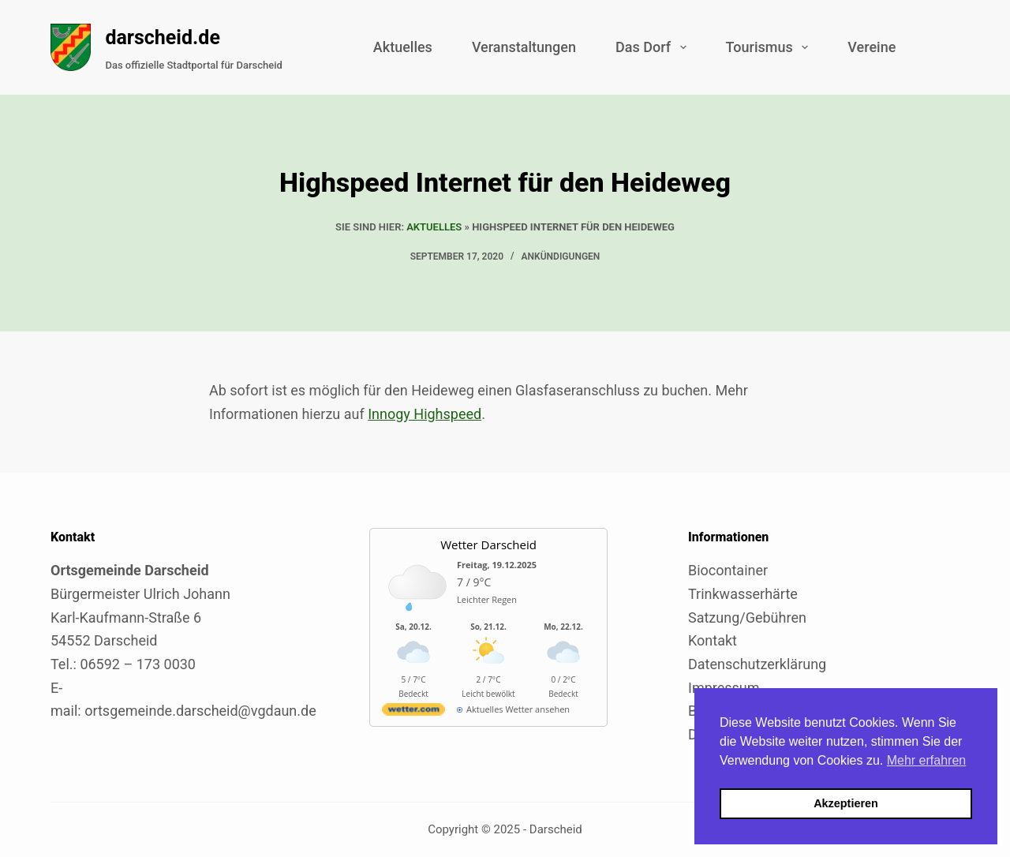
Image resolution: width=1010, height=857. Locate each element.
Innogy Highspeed (424, 414)
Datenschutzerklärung (757, 664)
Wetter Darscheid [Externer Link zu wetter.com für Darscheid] (488, 544)
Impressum (724, 687)
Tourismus (770, 47)
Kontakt (712, 640)
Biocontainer (728, 570)
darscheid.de (162, 37)
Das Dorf (654, 47)
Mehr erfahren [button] (927, 760)
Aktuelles (402, 47)
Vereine (871, 47)
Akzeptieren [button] (846, 803)
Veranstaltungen (524, 47)
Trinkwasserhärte (743, 594)
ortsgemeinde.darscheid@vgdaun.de (200, 710)
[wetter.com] (413, 712)
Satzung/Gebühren (747, 617)
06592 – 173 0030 (138, 664)
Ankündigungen (561, 256)
